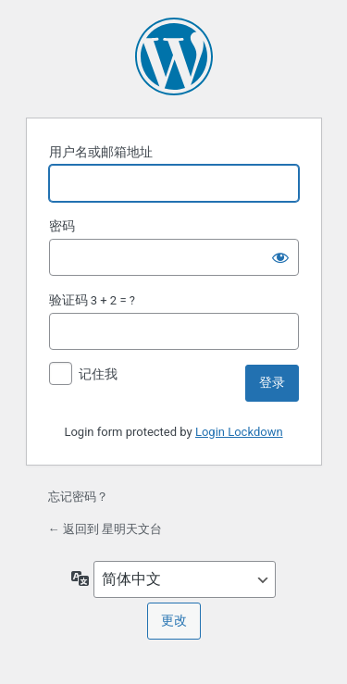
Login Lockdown (239, 432)
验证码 (68, 299)
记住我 (98, 374)
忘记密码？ (78, 497)
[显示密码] (280, 257)
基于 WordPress (174, 56)
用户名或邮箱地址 (101, 151)
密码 (62, 225)
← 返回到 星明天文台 (105, 529)
